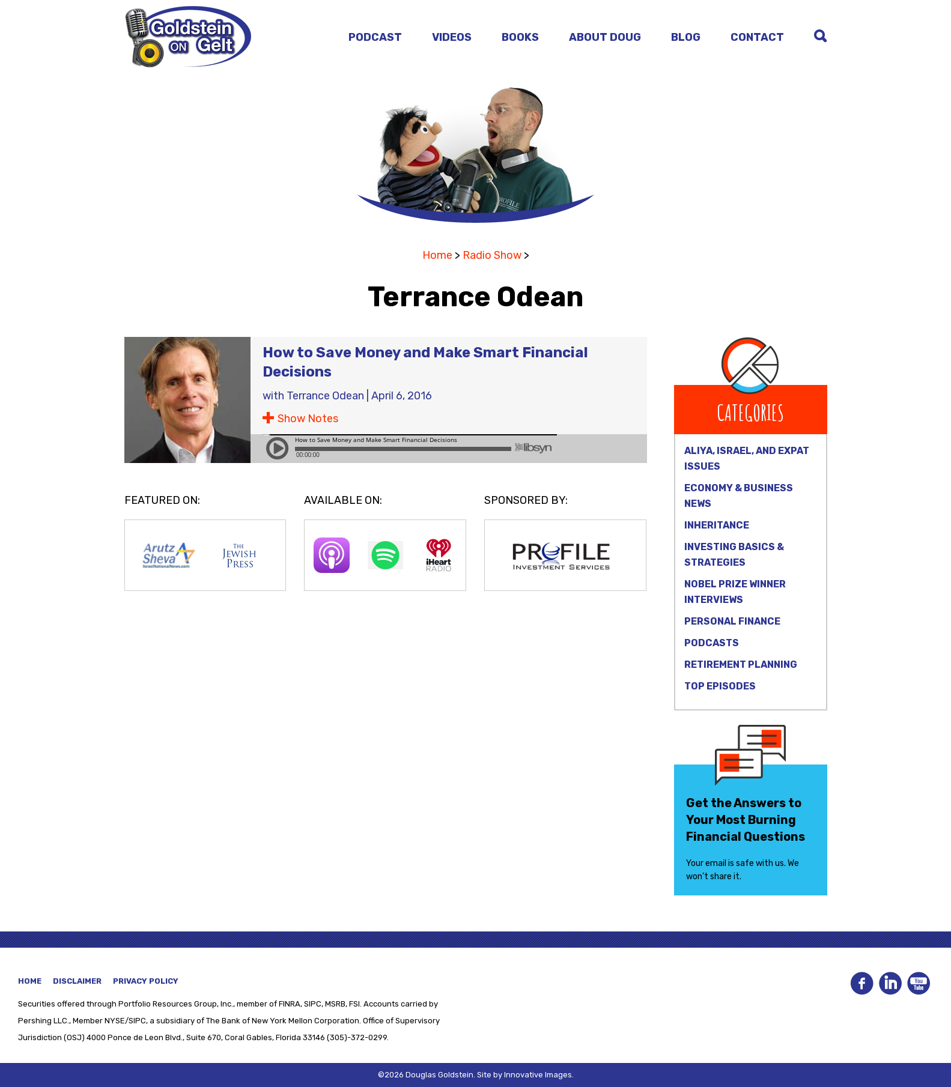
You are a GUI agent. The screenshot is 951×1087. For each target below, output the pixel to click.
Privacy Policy (145, 981)
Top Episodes (720, 686)
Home (437, 255)
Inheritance (716, 525)
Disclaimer (77, 981)
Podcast (375, 37)
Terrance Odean (325, 395)
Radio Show (492, 255)
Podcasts (711, 643)
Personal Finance (732, 621)
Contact (757, 37)
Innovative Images (538, 1074)
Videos (452, 37)
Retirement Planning (740, 664)
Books (520, 37)
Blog (685, 37)
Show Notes (308, 418)
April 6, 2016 (401, 395)
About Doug (605, 37)
